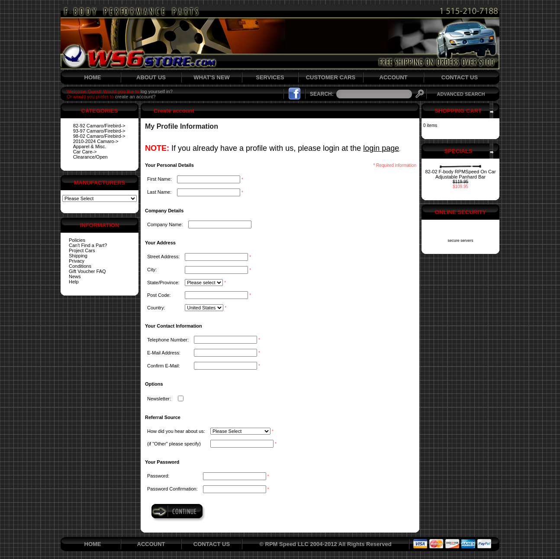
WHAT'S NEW (211, 77)
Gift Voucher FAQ (87, 271)
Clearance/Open (90, 156)
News (75, 276)
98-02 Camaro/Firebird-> (99, 136)
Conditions (80, 266)
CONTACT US (459, 77)
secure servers (460, 240)
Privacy (76, 260)
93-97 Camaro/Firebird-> (99, 130)
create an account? (135, 96)
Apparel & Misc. (89, 146)
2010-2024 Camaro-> (96, 141)
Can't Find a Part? (88, 245)
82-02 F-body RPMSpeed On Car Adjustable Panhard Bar (460, 174)
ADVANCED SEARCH (461, 94)
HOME (92, 77)
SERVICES (270, 77)
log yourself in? (157, 91)
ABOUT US (151, 77)
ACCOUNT (394, 77)
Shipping (78, 255)
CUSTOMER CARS (331, 77)
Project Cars (82, 250)
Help (74, 281)
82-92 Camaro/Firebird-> (99, 125)
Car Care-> (85, 151)
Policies (77, 240)
